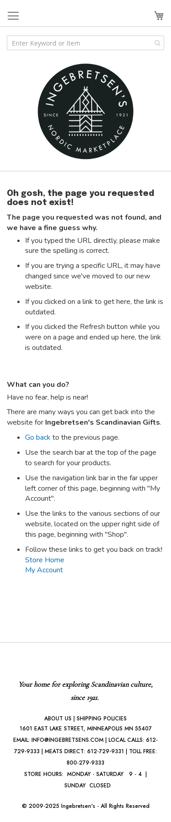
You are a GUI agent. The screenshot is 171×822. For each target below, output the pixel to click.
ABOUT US (58, 718)
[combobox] (85, 43)
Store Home (44, 560)
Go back (38, 437)
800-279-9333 (85, 763)
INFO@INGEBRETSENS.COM (67, 740)
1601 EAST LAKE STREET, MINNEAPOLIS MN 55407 (86, 728)
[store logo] (85, 111)
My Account (44, 570)
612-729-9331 (105, 751)
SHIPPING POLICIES (102, 718)
